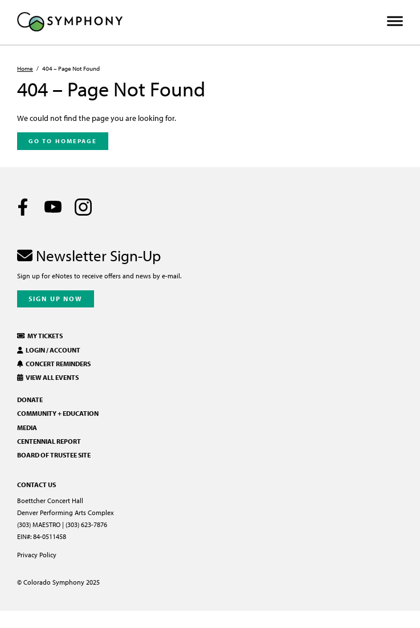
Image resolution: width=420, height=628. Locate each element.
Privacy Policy (36, 554)
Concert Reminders (54, 363)
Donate (30, 399)
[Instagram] (83, 207)
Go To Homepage (62, 141)
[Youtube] (53, 207)
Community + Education (58, 413)
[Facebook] (22, 207)
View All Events (48, 377)
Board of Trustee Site (54, 455)
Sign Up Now (55, 298)
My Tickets (40, 335)
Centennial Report (49, 441)
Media (27, 427)
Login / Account (48, 350)
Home (25, 68)
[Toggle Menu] (395, 21)
